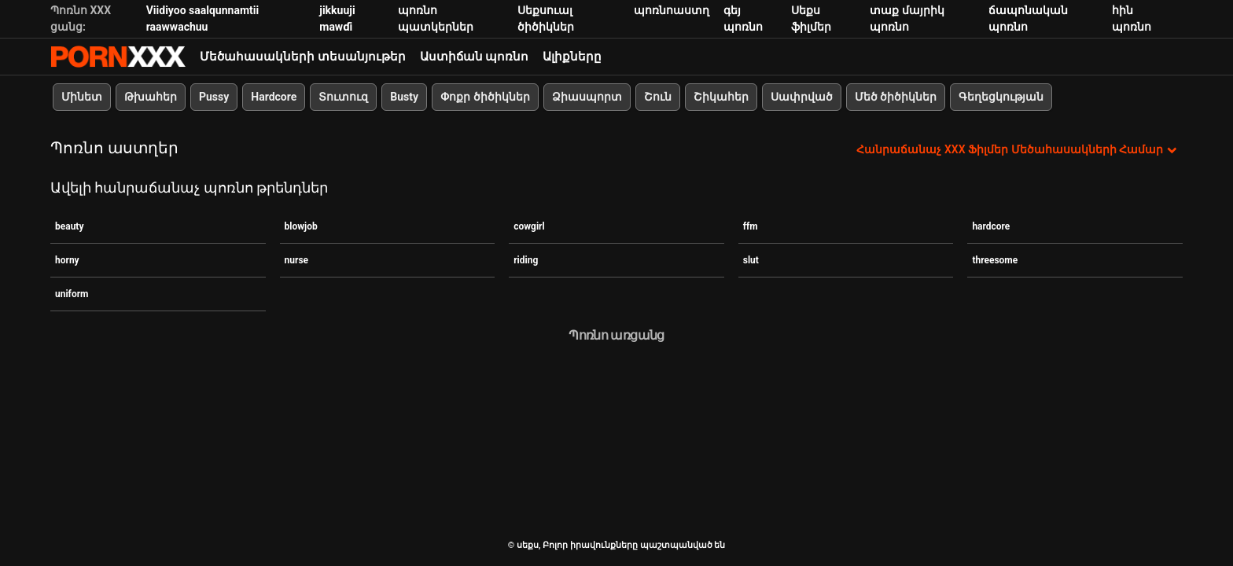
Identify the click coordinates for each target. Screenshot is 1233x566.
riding (525, 260)
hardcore (991, 226)
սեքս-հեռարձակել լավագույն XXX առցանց (118, 57)
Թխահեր (150, 96)
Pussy (214, 96)
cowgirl (528, 226)
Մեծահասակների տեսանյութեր (303, 57)
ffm (750, 226)
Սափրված (802, 96)
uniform (71, 294)
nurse (297, 260)
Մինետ (81, 96)
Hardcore (273, 96)
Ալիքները (572, 57)
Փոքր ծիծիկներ (484, 96)
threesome (995, 260)
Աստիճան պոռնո (474, 57)
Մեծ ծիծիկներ (896, 96)
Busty (404, 96)
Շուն (658, 96)
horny (67, 260)
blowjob (301, 226)
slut (751, 260)
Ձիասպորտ (587, 96)
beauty (69, 226)
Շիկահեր (721, 96)
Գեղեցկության (1001, 96)
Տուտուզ (343, 96)
